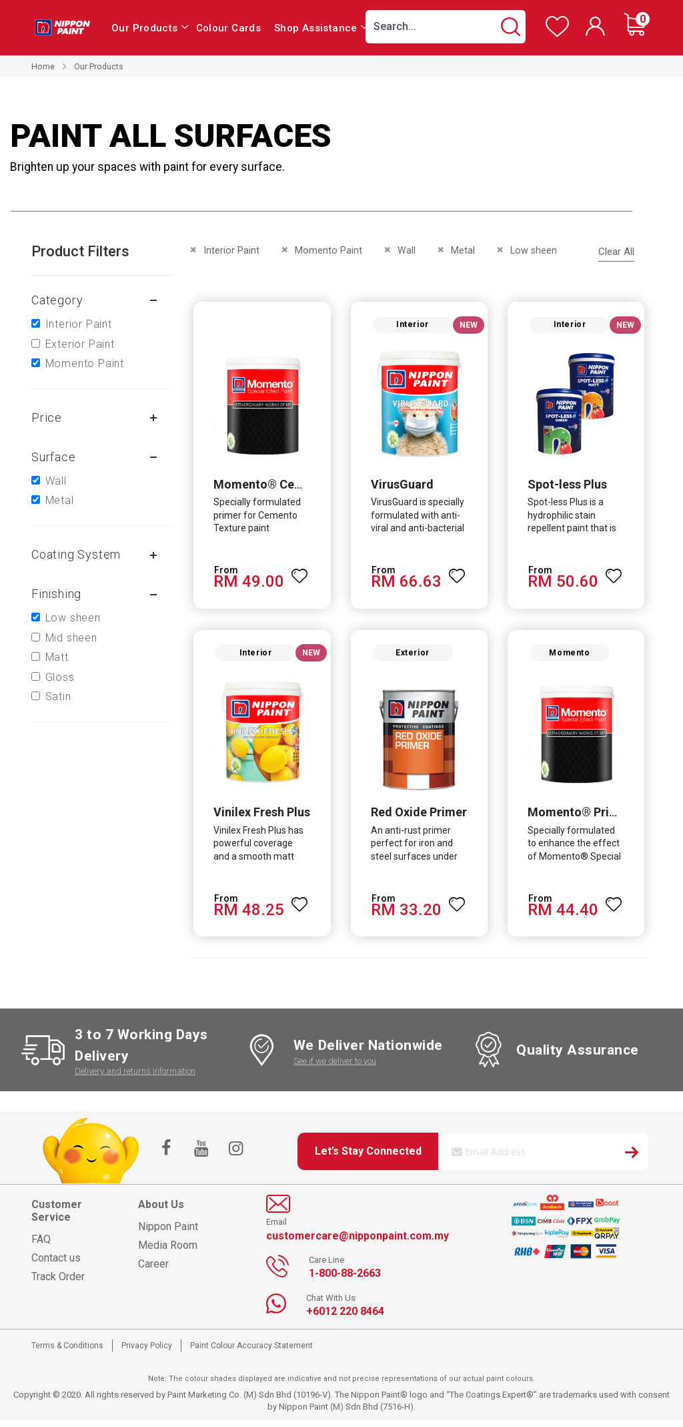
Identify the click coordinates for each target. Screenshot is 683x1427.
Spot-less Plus (568, 487)
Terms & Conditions (67, 1351)
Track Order (58, 1282)
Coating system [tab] (76, 554)
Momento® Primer (580, 818)
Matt (57, 657)
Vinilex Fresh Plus (258, 818)
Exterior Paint (80, 344)
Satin (58, 696)
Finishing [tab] (56, 594)
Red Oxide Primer (418, 818)
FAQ (41, 1245)
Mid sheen (71, 637)
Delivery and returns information (135, 1078)
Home (43, 66)
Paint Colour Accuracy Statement (251, 1351)
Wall (56, 481)
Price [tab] (46, 417)
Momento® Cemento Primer (288, 487)
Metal (59, 500)
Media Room (167, 1251)
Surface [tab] (53, 457)
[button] (298, 573)
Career (153, 1269)
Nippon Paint (168, 1232)
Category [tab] (57, 300)
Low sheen (73, 617)
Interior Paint (78, 324)
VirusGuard (401, 487)
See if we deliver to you (334, 1067)
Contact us (56, 1263)
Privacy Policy (146, 1351)
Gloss (60, 677)
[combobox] (446, 26)
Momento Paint (84, 363)
